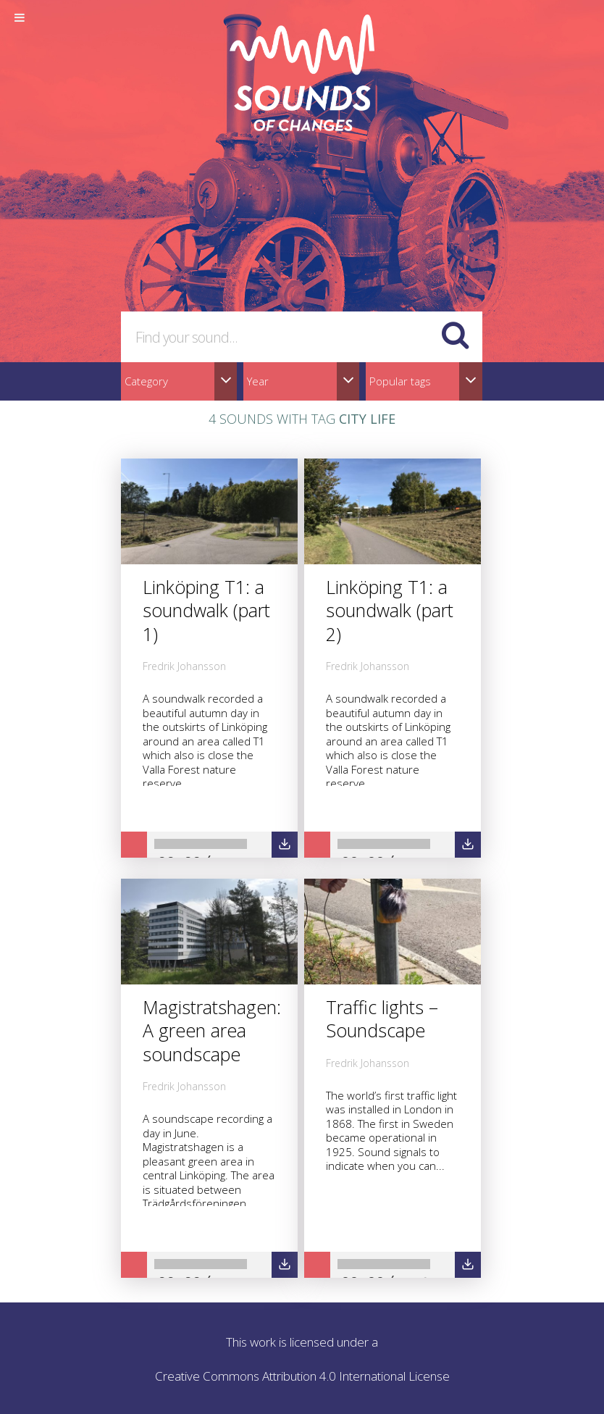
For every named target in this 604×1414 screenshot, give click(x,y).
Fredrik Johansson (184, 666)
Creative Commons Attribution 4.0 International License (302, 1376)
